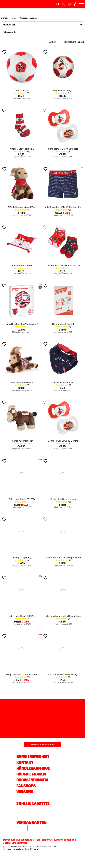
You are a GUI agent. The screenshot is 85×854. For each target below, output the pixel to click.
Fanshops (26, 785)
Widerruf (47, 839)
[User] (75, 3)
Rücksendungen (32, 780)
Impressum (9, 839)
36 (79, 41)
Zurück (4, 18)
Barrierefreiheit (32, 756)
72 (82, 41)
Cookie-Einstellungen (15, 842)
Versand (24, 791)
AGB (37, 839)
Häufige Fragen (31, 774)
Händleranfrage (33, 768)
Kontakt (24, 762)
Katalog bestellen (64, 839)
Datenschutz (24, 839)
